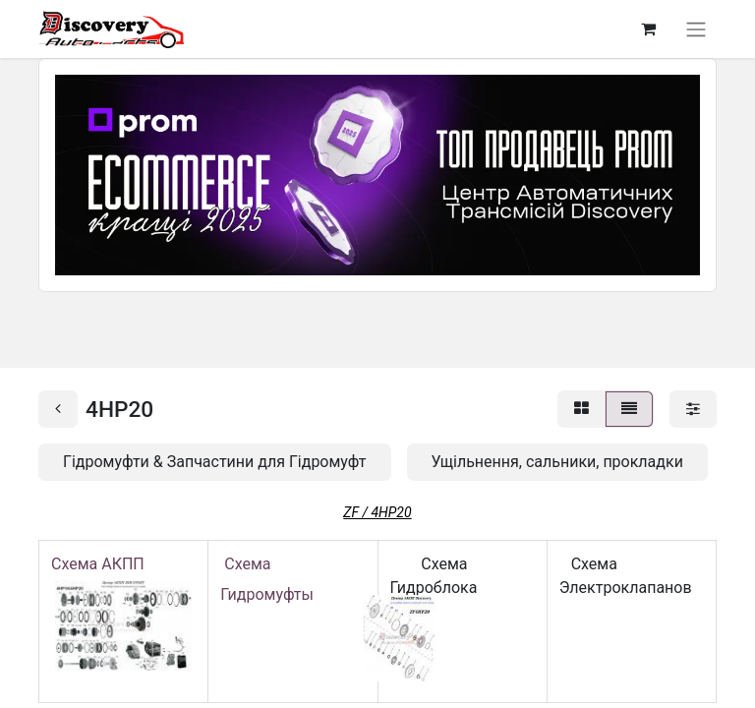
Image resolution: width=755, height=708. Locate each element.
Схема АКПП (101, 564)
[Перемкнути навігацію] (696, 29)
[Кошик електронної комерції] (648, 28)
